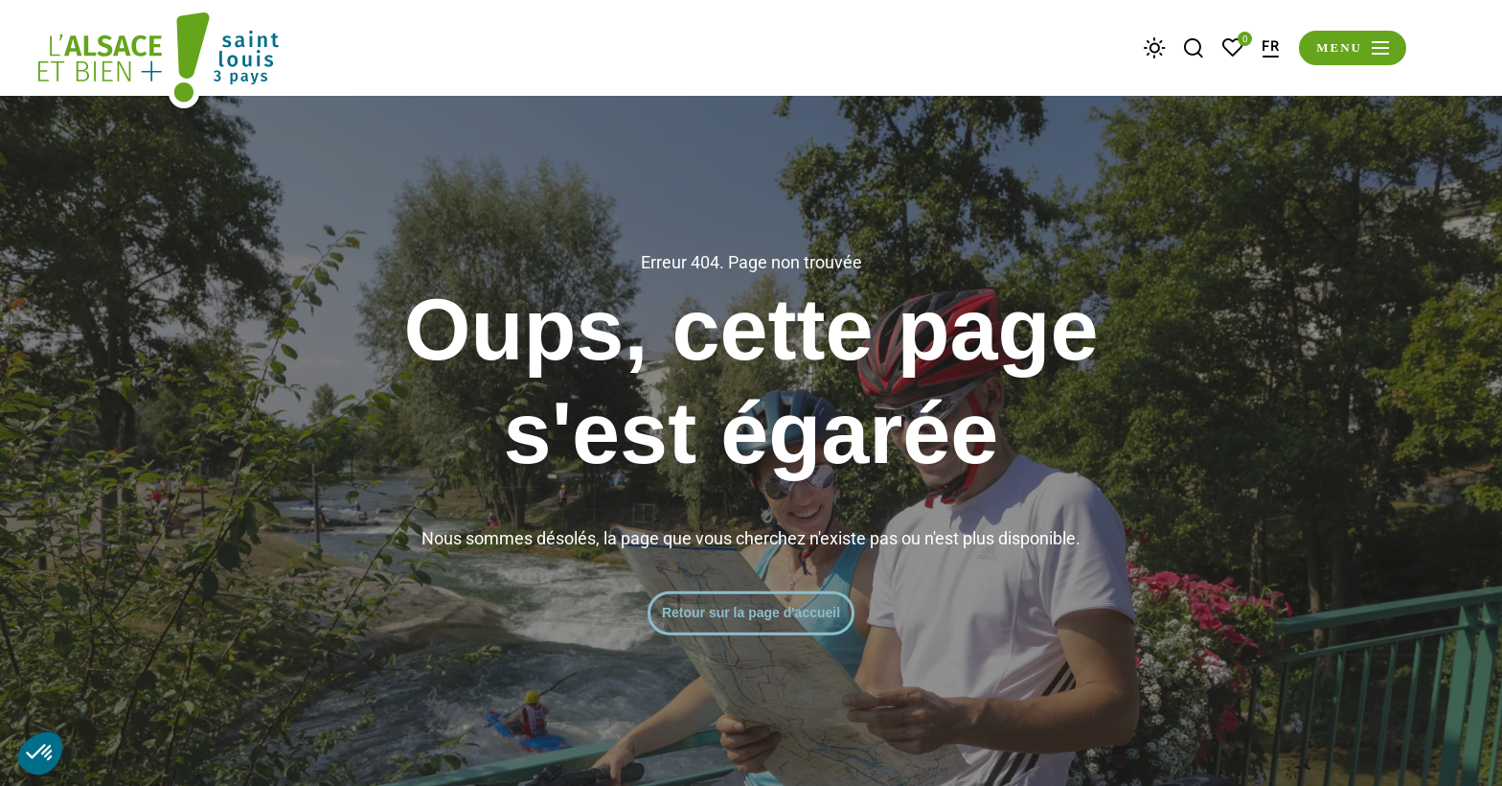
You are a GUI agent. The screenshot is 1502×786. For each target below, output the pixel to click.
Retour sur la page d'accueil (751, 612)
